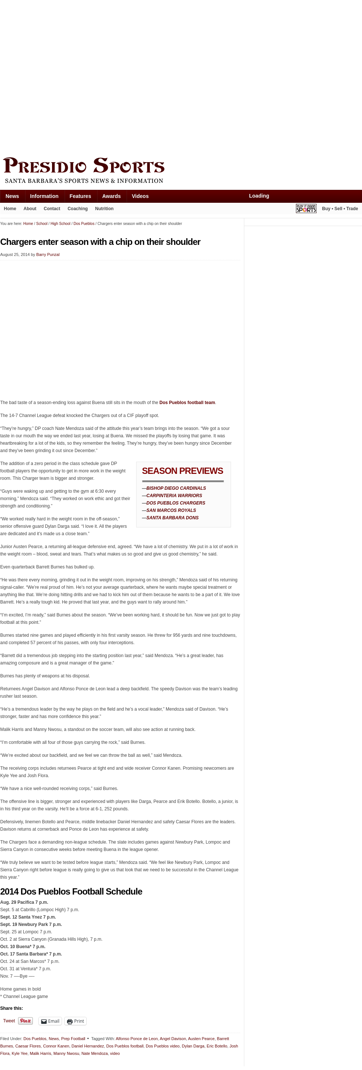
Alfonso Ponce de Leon (137, 1038)
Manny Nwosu (66, 1053)
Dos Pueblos (34, 1038)
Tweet (9, 1020)
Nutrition (104, 208)
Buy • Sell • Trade (340, 208)
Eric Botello (217, 1046)
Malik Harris (40, 1053)
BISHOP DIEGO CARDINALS (176, 488)
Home (10, 208)
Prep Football (73, 1038)
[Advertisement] (76, 77)
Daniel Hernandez (88, 1046)
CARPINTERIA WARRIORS (174, 495)
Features (80, 196)
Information (44, 196)
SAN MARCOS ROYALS (171, 510)
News (12, 196)
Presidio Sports (181, 171)
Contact (52, 208)
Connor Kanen (56, 1046)
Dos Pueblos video (163, 1046)
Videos (140, 196)
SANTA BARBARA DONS (172, 517)
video (115, 1053)
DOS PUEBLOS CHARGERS (175, 503)
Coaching (78, 208)
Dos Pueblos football (125, 1046)
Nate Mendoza (95, 1053)
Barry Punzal (47, 254)
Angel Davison (173, 1038)
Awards (111, 196)
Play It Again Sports (306, 209)
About (30, 208)
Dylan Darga (193, 1046)
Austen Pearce (201, 1038)
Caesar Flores (28, 1046)
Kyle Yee (20, 1053)
